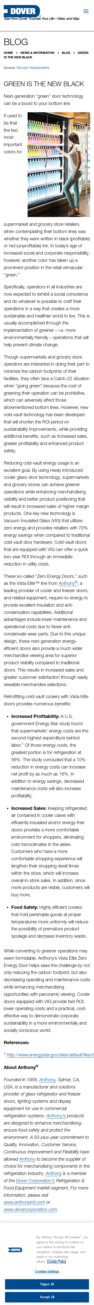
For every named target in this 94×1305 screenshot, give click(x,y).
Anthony (68, 583)
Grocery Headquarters (33, 68)
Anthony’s (56, 1115)
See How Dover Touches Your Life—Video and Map (41, 19)
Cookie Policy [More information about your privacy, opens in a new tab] (56, 1262)
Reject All (47, 1284)
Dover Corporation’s (35, 1180)
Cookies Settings (47, 1271)
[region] (47, 1264)
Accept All (47, 1297)
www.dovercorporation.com (30, 1209)
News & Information (38, 53)
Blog (66, 53)
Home (9, 53)
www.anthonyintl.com (24, 1202)
